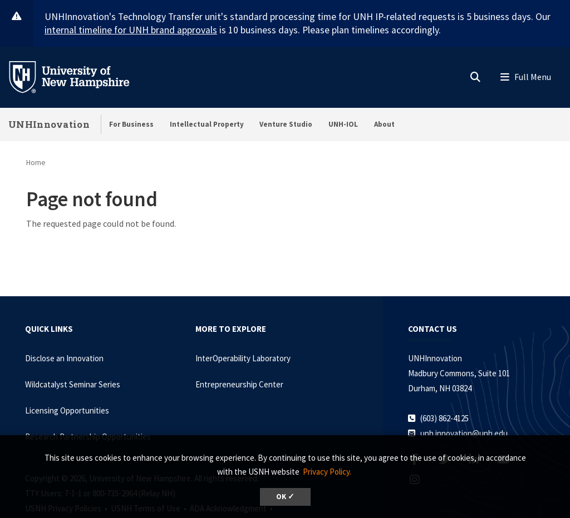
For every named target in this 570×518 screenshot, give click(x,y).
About (384, 124)
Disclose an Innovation (64, 358)
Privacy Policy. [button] (327, 471)
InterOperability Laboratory (243, 358)
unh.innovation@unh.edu (464, 433)
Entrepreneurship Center (239, 384)
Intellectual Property (207, 124)
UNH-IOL (343, 124)
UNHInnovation (49, 124)
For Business (131, 124)
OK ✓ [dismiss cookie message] (285, 496)
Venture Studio (285, 124)
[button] (475, 74)
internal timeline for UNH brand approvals (131, 30)
